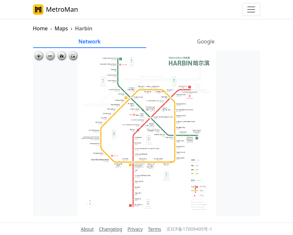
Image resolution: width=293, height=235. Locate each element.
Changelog (110, 229)
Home (40, 28)
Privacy (135, 229)
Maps (61, 28)
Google (206, 41)
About (87, 229)
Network (89, 41)
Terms (154, 229)
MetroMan (55, 9)
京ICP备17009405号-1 (189, 229)
